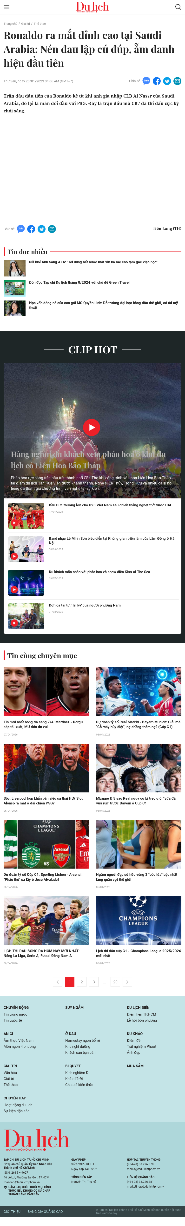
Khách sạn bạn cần (81, 1060)
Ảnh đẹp (134, 1060)
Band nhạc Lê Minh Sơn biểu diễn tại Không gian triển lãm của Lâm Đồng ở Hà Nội (112, 541)
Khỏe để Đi (74, 1087)
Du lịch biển (139, 1014)
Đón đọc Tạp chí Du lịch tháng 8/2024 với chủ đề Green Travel (79, 282)
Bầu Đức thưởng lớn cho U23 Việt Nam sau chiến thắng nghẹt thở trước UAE (110, 507)
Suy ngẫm (75, 1014)
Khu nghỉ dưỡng (78, 1054)
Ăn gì (9, 1040)
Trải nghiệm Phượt (143, 1054)
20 (115, 988)
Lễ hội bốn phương (143, 1027)
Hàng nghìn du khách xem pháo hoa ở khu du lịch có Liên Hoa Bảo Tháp (85, 459)
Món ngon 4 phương (21, 1054)
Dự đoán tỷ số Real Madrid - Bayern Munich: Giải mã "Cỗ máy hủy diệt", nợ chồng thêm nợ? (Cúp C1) (138, 727)
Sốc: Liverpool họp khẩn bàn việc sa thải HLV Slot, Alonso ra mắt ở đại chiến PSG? (42, 806)
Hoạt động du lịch (19, 1113)
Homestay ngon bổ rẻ (83, 1047)
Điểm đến (135, 1047)
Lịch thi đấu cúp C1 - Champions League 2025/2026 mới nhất (131, 959)
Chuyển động (17, 1014)
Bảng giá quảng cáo (45, 1220)
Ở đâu (71, 1040)
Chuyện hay (15, 1106)
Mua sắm (136, 1073)
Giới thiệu (12, 1220)
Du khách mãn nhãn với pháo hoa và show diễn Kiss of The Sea (103, 572)
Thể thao (42, 23)
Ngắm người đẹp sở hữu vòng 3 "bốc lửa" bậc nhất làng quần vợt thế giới (135, 883)
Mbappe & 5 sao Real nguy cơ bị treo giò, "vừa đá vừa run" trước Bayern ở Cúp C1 (138, 806)
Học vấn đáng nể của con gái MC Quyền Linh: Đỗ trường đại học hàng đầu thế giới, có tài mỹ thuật (103, 305)
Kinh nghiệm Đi (78, 1080)
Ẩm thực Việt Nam (19, 1047)
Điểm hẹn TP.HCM (142, 1021)
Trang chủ (11, 23)
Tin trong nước (16, 1021)
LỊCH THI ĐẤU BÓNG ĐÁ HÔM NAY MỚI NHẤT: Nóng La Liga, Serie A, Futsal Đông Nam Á (44, 959)
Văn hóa (11, 1080)
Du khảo (135, 1040)
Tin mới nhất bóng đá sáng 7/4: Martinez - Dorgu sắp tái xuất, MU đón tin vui (46, 724)
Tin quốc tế (13, 1027)
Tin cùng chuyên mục (43, 655)
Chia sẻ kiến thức (79, 1093)
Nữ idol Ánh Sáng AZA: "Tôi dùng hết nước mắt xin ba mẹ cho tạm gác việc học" (93, 262)
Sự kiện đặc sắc (17, 1119)
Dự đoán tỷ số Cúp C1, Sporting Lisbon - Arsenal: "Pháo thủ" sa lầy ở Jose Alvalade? (46, 883)
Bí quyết (73, 1073)
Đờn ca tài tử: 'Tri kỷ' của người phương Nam (87, 605)
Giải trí (27, 23)
